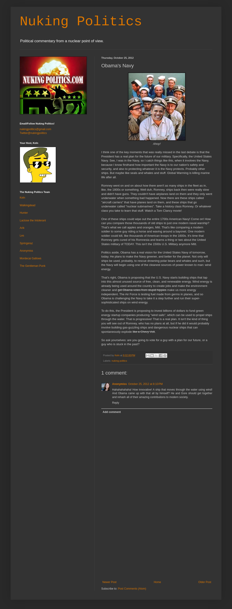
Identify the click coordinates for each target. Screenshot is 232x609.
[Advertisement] (157, 546)
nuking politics (119, 360)
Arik (22, 228)
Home (157, 582)
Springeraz (26, 243)
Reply (115, 402)
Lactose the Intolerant (33, 220)
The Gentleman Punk (32, 265)
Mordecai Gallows (30, 258)
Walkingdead (27, 205)
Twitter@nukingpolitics (33, 133)
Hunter (24, 212)
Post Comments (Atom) (132, 588)
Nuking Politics (81, 21)
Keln (22, 197)
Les (22, 235)
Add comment (112, 412)
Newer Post (109, 582)
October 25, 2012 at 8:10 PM (145, 384)
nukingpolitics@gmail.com (35, 129)
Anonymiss (119, 384)
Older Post (204, 582)
